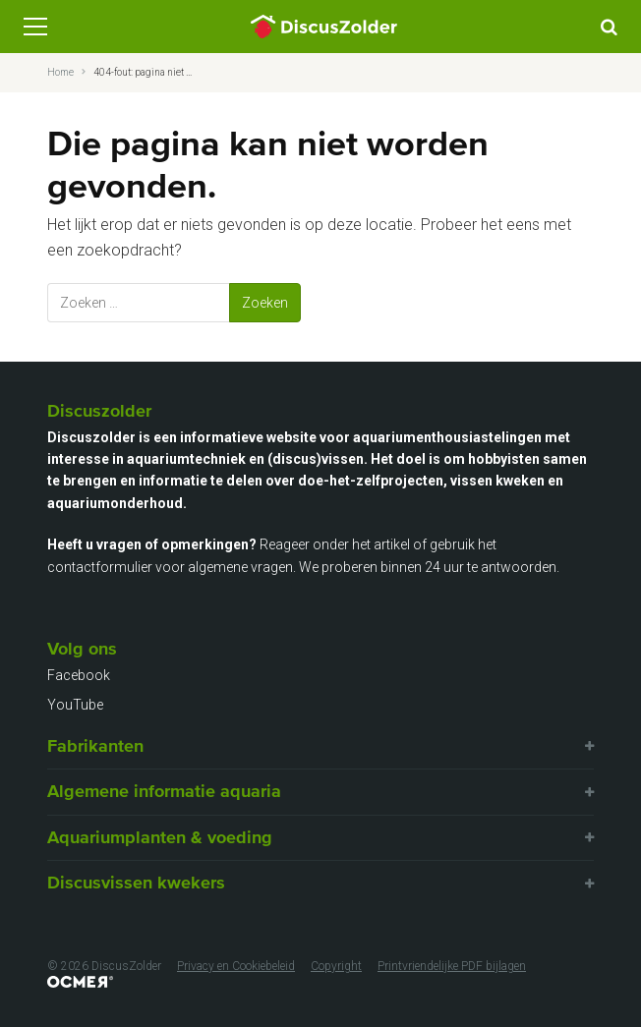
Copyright (336, 966)
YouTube (75, 705)
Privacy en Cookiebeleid (236, 966)
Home (60, 72)
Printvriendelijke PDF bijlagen (452, 966)
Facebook (78, 675)
